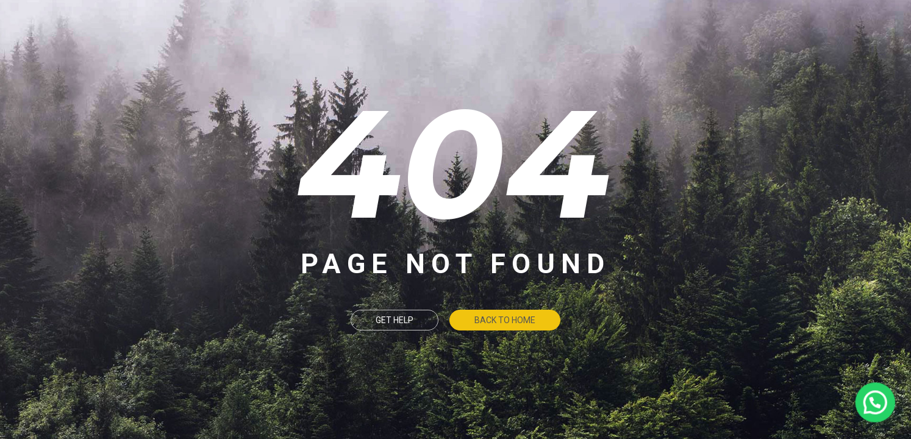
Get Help (394, 320)
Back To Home (504, 320)
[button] (876, 403)
